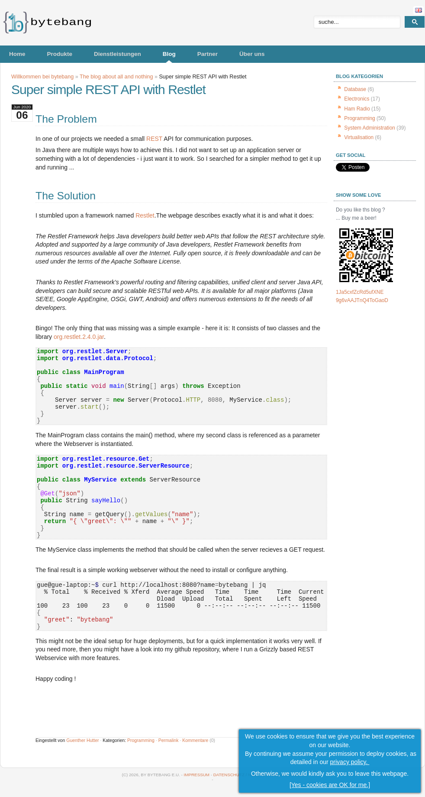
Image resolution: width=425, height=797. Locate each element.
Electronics (356, 99)
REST (154, 138)
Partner (207, 54)
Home (17, 54)
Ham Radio (357, 109)
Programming (141, 740)
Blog (169, 54)
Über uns (252, 54)
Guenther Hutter (82, 740)
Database (355, 89)
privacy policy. (350, 761)
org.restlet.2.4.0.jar (79, 336)
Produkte (60, 54)
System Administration (369, 128)
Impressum (196, 774)
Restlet (145, 215)
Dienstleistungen (117, 54)
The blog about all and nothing (116, 77)
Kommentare (195, 740)
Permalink (168, 740)
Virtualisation (358, 137)
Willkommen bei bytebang (42, 77)
